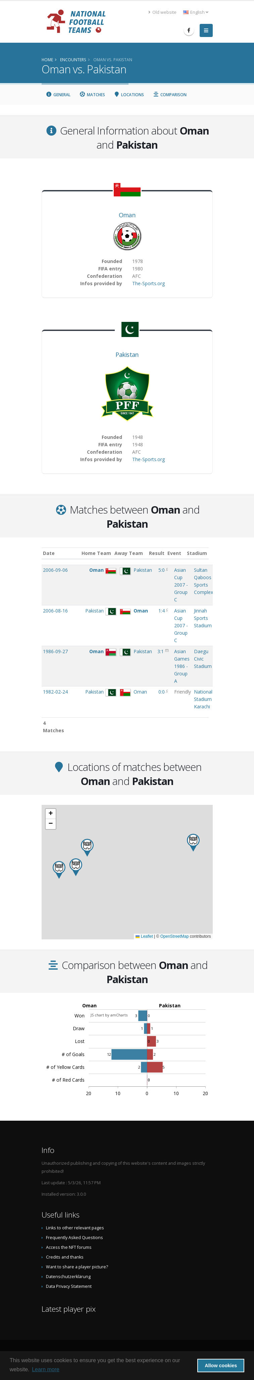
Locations (129, 95)
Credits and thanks (65, 1257)
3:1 (161, 651)
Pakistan (126, 354)
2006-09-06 (55, 570)
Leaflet (144, 936)
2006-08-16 (55, 610)
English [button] (195, 12)
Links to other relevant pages (75, 1228)
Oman (127, 215)
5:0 (162, 570)
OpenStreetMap (174, 936)
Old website (162, 12)
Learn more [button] (45, 1369)
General (58, 95)
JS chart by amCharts (109, 1014)
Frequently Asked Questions (74, 1237)
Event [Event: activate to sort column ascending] (181, 553)
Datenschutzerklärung (68, 1276)
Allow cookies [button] (221, 1365)
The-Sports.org (148, 283)
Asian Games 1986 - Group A (182, 666)
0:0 (162, 691)
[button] (75, 867)
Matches (92, 95)
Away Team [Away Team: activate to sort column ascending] (134, 553)
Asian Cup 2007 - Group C (181, 585)
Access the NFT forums (69, 1247)
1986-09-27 (55, 651)
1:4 (162, 610)
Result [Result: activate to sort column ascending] (163, 553)
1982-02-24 (55, 691)
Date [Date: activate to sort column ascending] (49, 553)
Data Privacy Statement (69, 1286)
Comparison (170, 95)
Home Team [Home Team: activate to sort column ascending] (101, 553)
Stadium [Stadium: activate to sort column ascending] (204, 553)
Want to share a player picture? (77, 1267)
